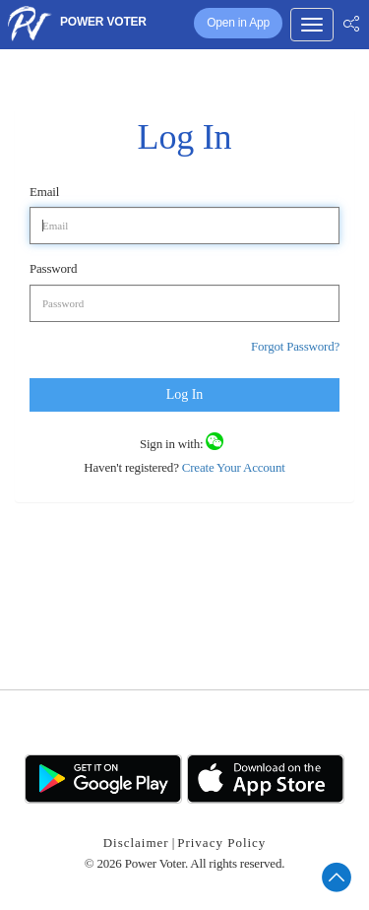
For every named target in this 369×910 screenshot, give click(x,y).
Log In (185, 394)
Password (53, 268)
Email (44, 191)
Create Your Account (232, 467)
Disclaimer (136, 842)
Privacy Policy (221, 842)
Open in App (238, 23)
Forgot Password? (295, 346)
